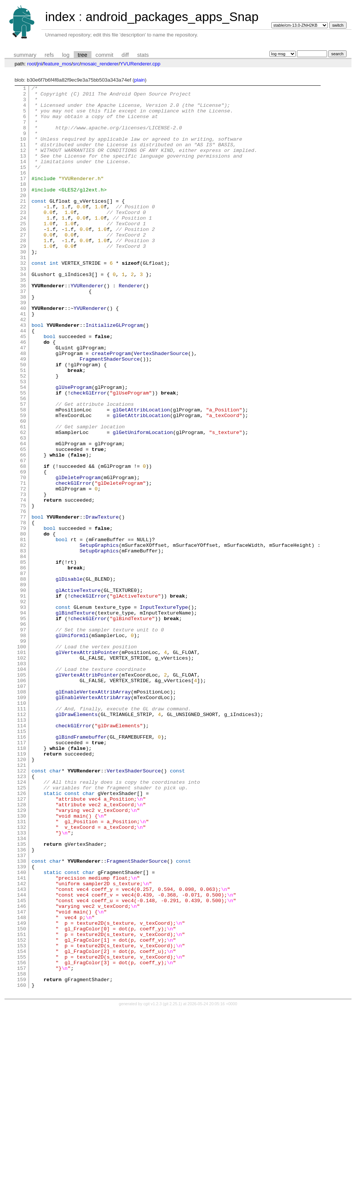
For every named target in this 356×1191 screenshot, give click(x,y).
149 (21, 1091)
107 (21, 806)
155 (21, 1131)
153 (21, 1118)
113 (21, 847)
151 (21, 1104)
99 (23, 752)
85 (23, 657)
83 (23, 644)
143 (21, 1050)
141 (21, 1036)
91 (23, 698)
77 (23, 603)
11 (23, 156)
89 (23, 684)
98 (23, 745)
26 (23, 258)
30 (23, 285)
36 (23, 326)
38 (23, 339)
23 (23, 238)
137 (21, 1009)
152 (21, 1111)
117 (21, 874)
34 (23, 312)
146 (21, 1070)
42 (23, 366)
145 (21, 1064)
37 (23, 332)
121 (21, 901)
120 (21, 894)
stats (143, 55)
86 (23, 664)
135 (21, 996)
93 (23, 712)
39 (23, 346)
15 (23, 184)
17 (23, 197)
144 (21, 1057)
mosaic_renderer (100, 64)
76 (23, 596)
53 (23, 441)
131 (21, 969)
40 (23, 353)
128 (21, 948)
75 (23, 590)
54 (23, 448)
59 (23, 481)
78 (23, 610)
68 (23, 542)
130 (21, 962)
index (60, 17)
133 (21, 982)
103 (21, 779)
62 (23, 502)
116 (21, 867)
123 (21, 915)
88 (23, 678)
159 (21, 1158)
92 (23, 705)
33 (23, 305)
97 (23, 739)
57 (23, 468)
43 (23, 373)
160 (21, 1165)
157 (21, 1145)
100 (21, 759)
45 (23, 387)
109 (21, 820)
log (66, 55)
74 (23, 583)
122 (21, 908)
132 (21, 976)
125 (21, 928)
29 (23, 278)
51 (23, 427)
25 (23, 251)
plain (139, 80)
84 (23, 651)
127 (21, 942)
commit (104, 55)
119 (21, 888)
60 (23, 488)
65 (23, 522)
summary (25, 55)
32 (23, 299)
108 (21, 813)
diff (125, 55)
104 (21, 786)
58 (23, 475)
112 (21, 840)
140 (21, 1030)
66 (23, 529)
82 (23, 637)
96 (23, 732)
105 (21, 793)
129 (21, 955)
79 (23, 617)
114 (21, 854)
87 (23, 671)
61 (23, 495)
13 (23, 170)
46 (23, 393)
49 (23, 414)
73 (23, 576)
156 (21, 1138)
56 (23, 461)
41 (23, 360)
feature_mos (58, 64)
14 (23, 177)
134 (21, 989)
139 (21, 1023)
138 (21, 1016)
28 (23, 272)
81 (23, 630)
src (76, 64)
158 (21, 1152)
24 (23, 244)
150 (21, 1097)
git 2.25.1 (172, 1184)
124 (21, 921)
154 (21, 1124)
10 (23, 150)
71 (23, 563)
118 (21, 881)
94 (23, 718)
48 (23, 407)
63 (23, 508)
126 (21, 935)
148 (21, 1084)
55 (23, 454)
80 (23, 624)
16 (23, 190)
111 (21, 833)
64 (23, 515)
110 (21, 827)
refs (49, 55)
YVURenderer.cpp (140, 64)
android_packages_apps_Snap (172, 17)
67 (23, 536)
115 (21, 860)
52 (23, 434)
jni (39, 64)
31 (23, 292)
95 (23, 725)
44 (23, 380)
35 (23, 319)
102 (21, 772)
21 (23, 224)
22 (23, 231)
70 (23, 556)
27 (23, 265)
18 (23, 204)
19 (23, 211)
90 (23, 691)
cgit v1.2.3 (152, 1184)
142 (21, 1043)
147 (21, 1077)
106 (21, 800)
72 (23, 569)
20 (23, 217)
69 (23, 549)
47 (23, 400)
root (31, 64)
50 (23, 420)
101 (21, 766)
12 (23, 163)
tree (82, 55)
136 (21, 1003)
